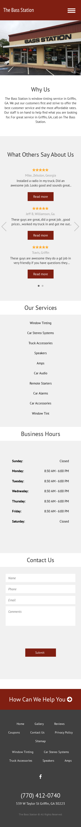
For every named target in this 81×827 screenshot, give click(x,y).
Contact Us (37, 732)
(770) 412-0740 (40, 795)
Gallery (39, 724)
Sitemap (40, 741)
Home (20, 724)
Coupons (14, 732)
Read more (40, 197)
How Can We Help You (40, 699)
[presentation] (38, 636)
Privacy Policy (64, 732)
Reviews (59, 724)
